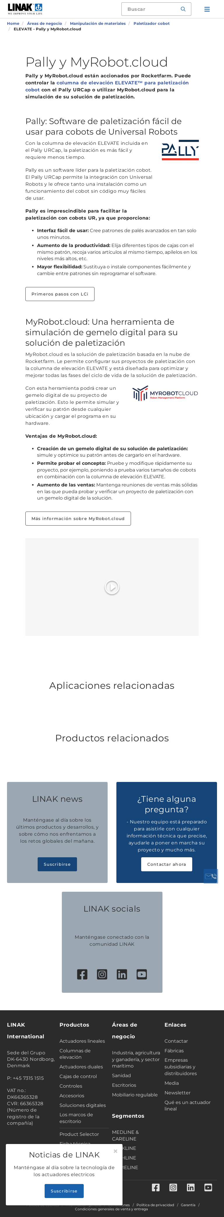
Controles (71, 1086)
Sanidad (121, 1075)
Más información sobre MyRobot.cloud (78, 518)
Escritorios (124, 1085)
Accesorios (72, 1095)
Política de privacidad (155, 1205)
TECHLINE (124, 1158)
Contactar (176, 1041)
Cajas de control (78, 1076)
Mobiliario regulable (135, 1095)
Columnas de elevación (75, 1054)
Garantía (188, 1205)
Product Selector (79, 1134)
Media (171, 1083)
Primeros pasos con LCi (60, 294)
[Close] (115, 1151)
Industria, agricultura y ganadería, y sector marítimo (136, 1059)
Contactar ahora (166, 864)
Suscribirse (57, 864)
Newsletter (177, 1093)
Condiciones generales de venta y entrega (111, 1209)
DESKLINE (124, 1148)
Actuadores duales (81, 1067)
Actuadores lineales (82, 1041)
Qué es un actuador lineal (187, 1106)
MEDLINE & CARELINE (125, 1135)
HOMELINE (125, 1167)
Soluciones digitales (83, 1105)
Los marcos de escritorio (76, 1118)
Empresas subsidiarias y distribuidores (180, 1066)
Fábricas (174, 1050)
